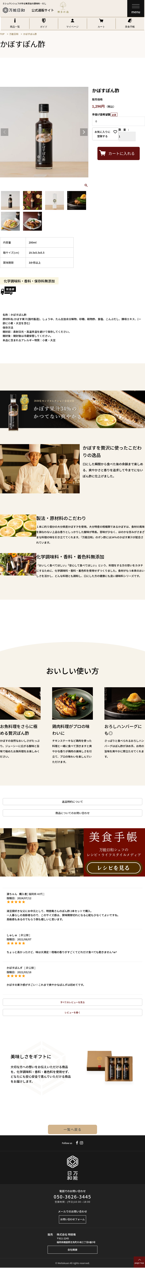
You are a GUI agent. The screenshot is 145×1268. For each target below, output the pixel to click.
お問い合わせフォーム (72, 1219)
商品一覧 (15, 26)
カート (101, 26)
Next (84, 132)
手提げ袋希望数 (104, 114)
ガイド (44, 26)
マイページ (72, 26)
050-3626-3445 (72, 1196)
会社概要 (72, 1250)
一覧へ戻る (72, 1129)
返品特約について (72, 801)
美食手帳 (130, 26)
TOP (2, 33)
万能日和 (13, 33)
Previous (4, 132)
